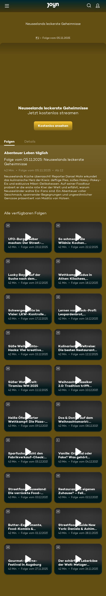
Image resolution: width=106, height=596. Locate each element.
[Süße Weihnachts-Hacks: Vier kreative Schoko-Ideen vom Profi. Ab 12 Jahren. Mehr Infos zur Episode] (28, 344)
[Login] (98, 5)
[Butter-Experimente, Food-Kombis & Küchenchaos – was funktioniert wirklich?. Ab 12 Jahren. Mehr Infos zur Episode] (28, 523)
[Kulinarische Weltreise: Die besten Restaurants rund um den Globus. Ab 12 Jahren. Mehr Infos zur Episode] (78, 344)
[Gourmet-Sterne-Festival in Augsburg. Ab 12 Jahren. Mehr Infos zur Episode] (28, 559)
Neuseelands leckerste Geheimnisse (53, 24)
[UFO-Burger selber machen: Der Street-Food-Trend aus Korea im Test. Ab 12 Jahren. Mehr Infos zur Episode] (28, 237)
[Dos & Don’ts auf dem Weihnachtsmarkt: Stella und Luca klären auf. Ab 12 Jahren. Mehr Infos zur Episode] (78, 416)
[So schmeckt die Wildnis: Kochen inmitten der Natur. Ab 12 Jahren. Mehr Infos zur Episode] (78, 237)
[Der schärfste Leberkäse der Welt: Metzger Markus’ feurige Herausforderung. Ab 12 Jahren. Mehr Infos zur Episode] (78, 559)
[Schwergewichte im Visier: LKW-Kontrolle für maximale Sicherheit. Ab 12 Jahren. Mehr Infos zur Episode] (28, 308)
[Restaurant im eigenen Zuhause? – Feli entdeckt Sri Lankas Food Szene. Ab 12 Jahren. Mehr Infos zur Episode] (78, 487)
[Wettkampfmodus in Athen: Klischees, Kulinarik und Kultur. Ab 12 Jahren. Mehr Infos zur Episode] (78, 273)
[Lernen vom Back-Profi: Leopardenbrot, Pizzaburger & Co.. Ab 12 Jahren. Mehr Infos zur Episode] (78, 308)
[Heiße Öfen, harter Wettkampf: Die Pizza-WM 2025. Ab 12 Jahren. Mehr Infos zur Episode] (28, 416)
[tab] (10, 142)
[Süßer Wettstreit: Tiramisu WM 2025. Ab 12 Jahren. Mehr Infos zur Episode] (28, 380)
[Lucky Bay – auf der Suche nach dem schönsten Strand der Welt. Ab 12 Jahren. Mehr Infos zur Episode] (28, 273)
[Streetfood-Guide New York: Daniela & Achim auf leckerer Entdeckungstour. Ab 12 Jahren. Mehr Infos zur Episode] (78, 523)
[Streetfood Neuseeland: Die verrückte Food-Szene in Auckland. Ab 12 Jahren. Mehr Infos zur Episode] (28, 487)
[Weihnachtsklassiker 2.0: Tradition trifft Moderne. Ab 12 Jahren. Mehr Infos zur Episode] (78, 380)
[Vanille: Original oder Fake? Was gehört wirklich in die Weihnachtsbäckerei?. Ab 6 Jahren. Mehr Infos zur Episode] (78, 451)
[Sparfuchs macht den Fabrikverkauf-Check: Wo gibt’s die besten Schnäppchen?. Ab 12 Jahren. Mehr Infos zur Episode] (28, 451)
